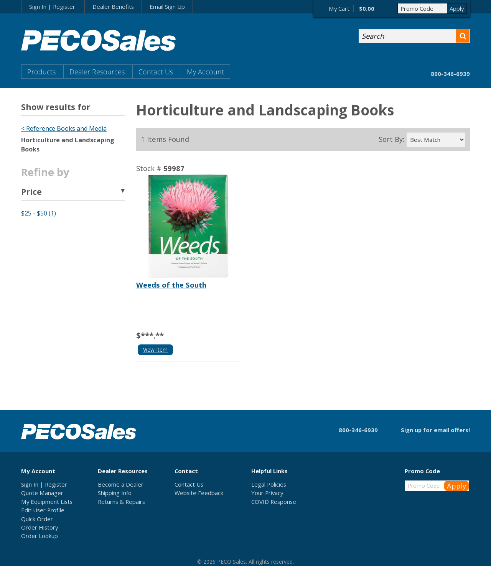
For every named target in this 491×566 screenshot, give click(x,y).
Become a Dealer (120, 484)
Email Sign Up (167, 6)
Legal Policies (268, 484)
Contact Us (155, 71)
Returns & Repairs (121, 501)
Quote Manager (42, 493)
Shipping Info (115, 493)
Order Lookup (39, 536)
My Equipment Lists (46, 501)
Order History (39, 527)
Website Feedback (199, 493)
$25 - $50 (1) (38, 213)
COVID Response (273, 501)
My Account (205, 71)
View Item (155, 349)
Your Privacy (267, 493)
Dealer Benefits (113, 6)
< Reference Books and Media (64, 128)
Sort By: (391, 139)
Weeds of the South (171, 285)
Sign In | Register (52, 6)
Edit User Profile (42, 510)
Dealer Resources (97, 71)
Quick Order (37, 519)
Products (41, 71)
